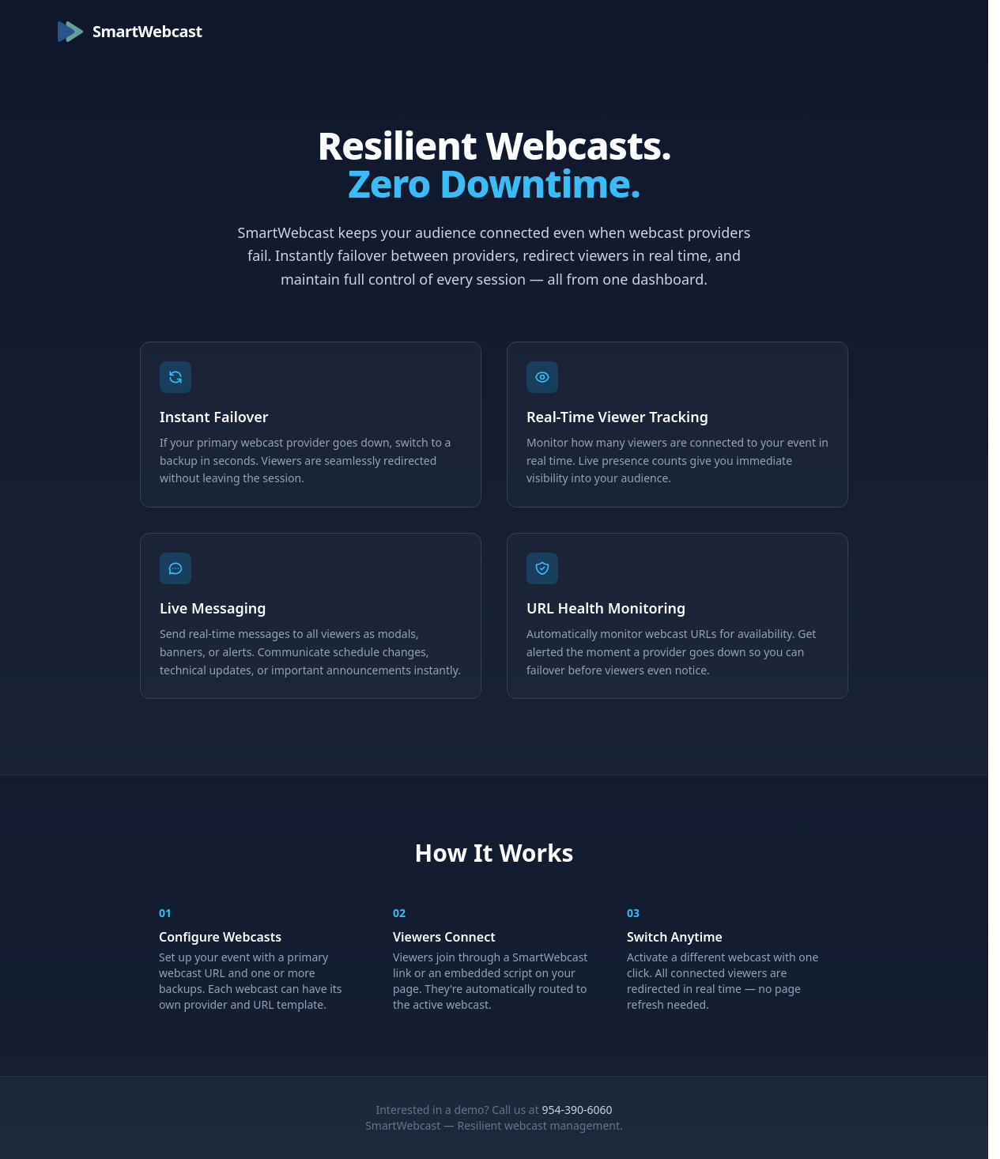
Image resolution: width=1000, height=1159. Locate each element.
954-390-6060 (577, 1109)
